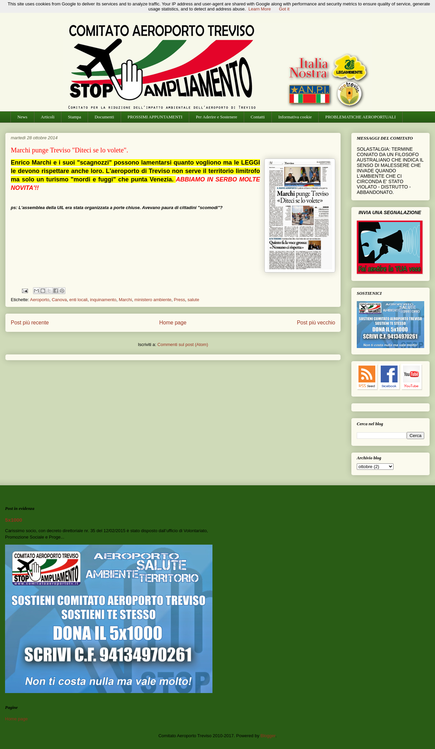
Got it (284, 8)
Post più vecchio (316, 322)
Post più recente (30, 322)
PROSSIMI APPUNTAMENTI (154, 116)
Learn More (260, 8)
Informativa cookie (295, 116)
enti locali (78, 299)
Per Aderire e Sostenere (216, 116)
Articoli (47, 116)
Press (179, 299)
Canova (59, 299)
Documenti (104, 116)
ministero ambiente (152, 299)
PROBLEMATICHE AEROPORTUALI (360, 116)
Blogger (268, 735)
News (23, 116)
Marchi (125, 299)
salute (193, 299)
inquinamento (103, 299)
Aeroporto (39, 299)
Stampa (74, 116)
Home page (172, 322)
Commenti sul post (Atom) (182, 344)
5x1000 (13, 520)
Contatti (258, 116)
